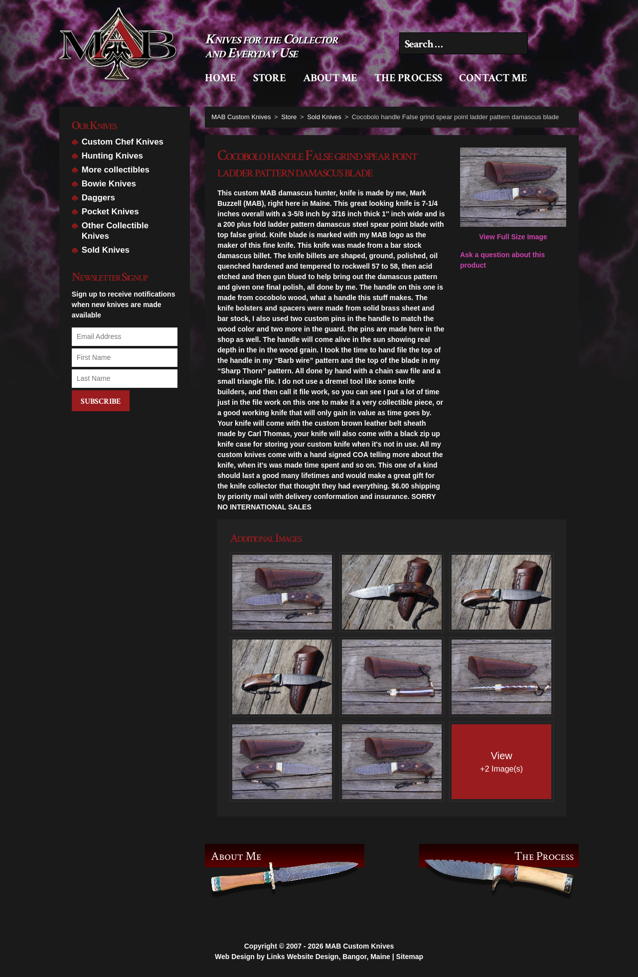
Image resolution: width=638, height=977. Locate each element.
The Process (408, 78)
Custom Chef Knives (122, 142)
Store (269, 78)
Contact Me (493, 78)
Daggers (98, 197)
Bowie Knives (109, 183)
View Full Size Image (513, 194)
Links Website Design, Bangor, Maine (328, 956)
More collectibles (116, 169)
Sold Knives (106, 250)
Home (220, 78)
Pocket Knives (110, 211)
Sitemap (409, 956)
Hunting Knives (112, 156)
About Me (330, 78)
